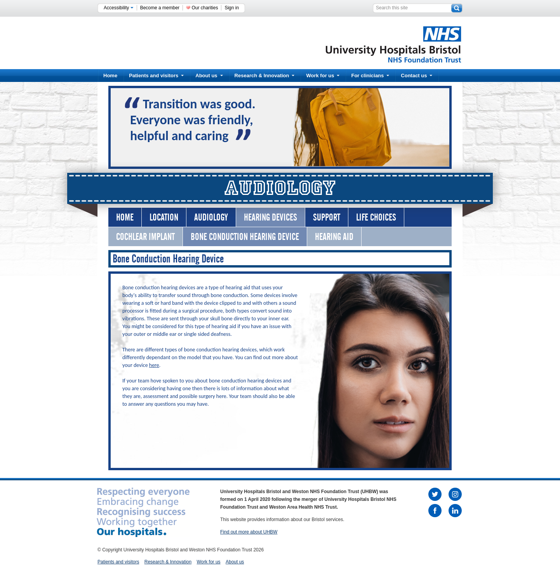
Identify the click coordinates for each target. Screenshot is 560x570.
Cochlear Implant (145, 236)
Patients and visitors (156, 75)
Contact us (416, 75)
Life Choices (376, 217)
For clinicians (370, 75)
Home (110, 75)
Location (164, 217)
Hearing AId (334, 236)
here (154, 365)
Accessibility (119, 7)
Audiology (211, 217)
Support (326, 217)
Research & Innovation (265, 75)
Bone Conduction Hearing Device (245, 236)
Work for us (322, 75)
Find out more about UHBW (248, 532)
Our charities (204, 7)
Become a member (159, 7)
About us (209, 75)
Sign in (231, 7)
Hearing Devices (270, 217)
